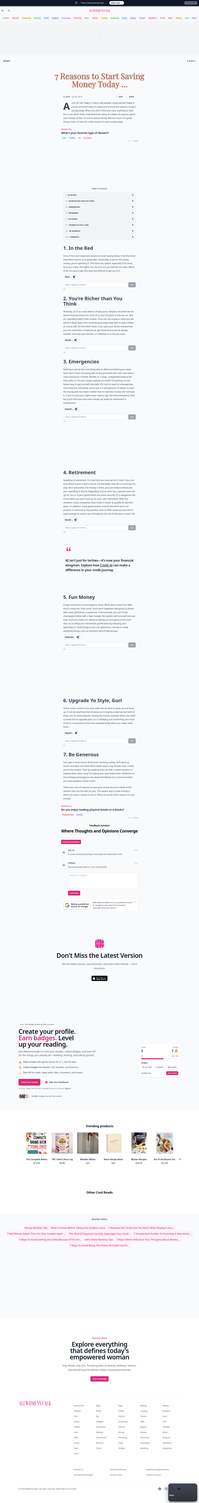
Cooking (104, 18)
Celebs (46, 18)
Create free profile (29, 1082)
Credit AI (106, 565)
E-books (80, 815)
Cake (64, 138)
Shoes (194, 18)
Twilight (142, 18)
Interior (95, 18)
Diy (97, 1397)
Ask (132, 284)
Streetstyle (145, 1424)
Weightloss (152, 18)
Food (165, 1397)
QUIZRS (136, 141)
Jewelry (133, 18)
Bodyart (179, 18)
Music (170, 18)
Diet (76, 1397)
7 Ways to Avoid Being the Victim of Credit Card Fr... (99, 1226)
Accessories (66, 18)
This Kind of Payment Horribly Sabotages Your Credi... (99, 1214)
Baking (143, 1386)
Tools (76, 1434)
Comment (74, 893)
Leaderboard (146, 1073)
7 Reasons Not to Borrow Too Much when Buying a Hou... (141, 1208)
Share (129, 96)
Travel (98, 1429)
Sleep (120, 1424)
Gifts (142, 1402)
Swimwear (167, 1424)
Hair (164, 1402)
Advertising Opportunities (157, 1450)
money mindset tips (36, 1208)
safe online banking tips (99, 1220)
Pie (79, 138)
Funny (76, 1402)
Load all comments (71, 842)
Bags (120, 1386)
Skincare (15, 18)
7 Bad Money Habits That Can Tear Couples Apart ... (36, 1214)
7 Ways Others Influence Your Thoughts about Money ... (148, 1220)
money (6, 61)
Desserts (166, 1392)
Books (86, 18)
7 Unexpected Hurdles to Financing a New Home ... (163, 1214)
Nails (76, 1418)
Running (37, 18)
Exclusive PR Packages (83, 1456)
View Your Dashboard (56, 1082)
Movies (143, 1413)
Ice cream (87, 138)
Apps (98, 1386)
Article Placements (118, 1450)
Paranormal (26, 18)
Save (119, 96)
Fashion (6, 18)
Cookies (72, 138)
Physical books (67, 815)
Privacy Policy (116, 1456)
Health (162, 18)
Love (187, 18)
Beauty (166, 1386)
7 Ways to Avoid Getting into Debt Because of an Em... (50, 1220)
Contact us (78, 1450)
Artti (68, 96)
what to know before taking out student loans (78, 1208)
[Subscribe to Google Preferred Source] (76, 905)
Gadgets (55, 18)
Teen (76, 1429)
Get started (172, 1073)
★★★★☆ (191, 61)
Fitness (143, 1397)
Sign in (68, 1088)
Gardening (115, 18)
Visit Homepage (99, 1360)
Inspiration (100, 1408)
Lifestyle (166, 1408)
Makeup (99, 1413)
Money (124, 18)
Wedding (144, 1429)
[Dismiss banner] (134, 902)
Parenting (77, 18)
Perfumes (144, 1418)
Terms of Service (153, 1456)
